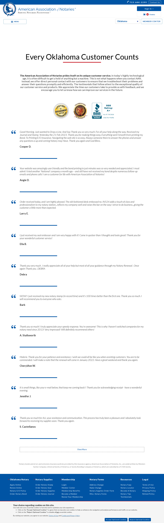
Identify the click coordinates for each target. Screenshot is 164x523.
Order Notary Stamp (44, 485)
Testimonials (126, 497)
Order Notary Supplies (45, 491)
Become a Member (69, 494)
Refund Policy (148, 494)
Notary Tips (126, 494)
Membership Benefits (71, 491)
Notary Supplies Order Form (102, 491)
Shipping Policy (149, 491)
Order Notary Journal (44, 494)
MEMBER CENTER (152, 21)
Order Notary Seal (43, 488)
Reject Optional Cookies (140, 519)
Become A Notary (128, 491)
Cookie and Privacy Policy (71, 516)
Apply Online (15, 485)
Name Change (95, 488)
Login (64, 485)
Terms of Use (53, 516)
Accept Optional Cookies (116, 519)
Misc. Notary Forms (98, 494)
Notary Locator (127, 488)
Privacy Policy (148, 488)
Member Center (68, 488)
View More (82, 449)
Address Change (97, 485)
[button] (149, 8)
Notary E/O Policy (18, 491)
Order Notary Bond (18, 494)
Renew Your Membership (72, 497)
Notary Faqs (126, 485)
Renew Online (16, 488)
